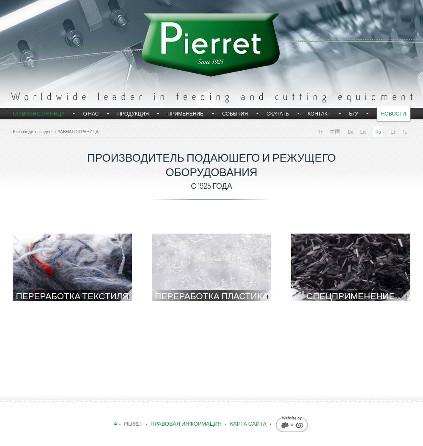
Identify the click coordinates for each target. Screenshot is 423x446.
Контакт (319, 113)
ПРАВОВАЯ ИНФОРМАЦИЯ (187, 423)
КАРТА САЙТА (248, 423)
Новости (393, 113)
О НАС (91, 113)
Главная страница (38, 113)
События (235, 113)
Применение (185, 113)
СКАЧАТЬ (277, 113)
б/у (353, 113)
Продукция (132, 113)
